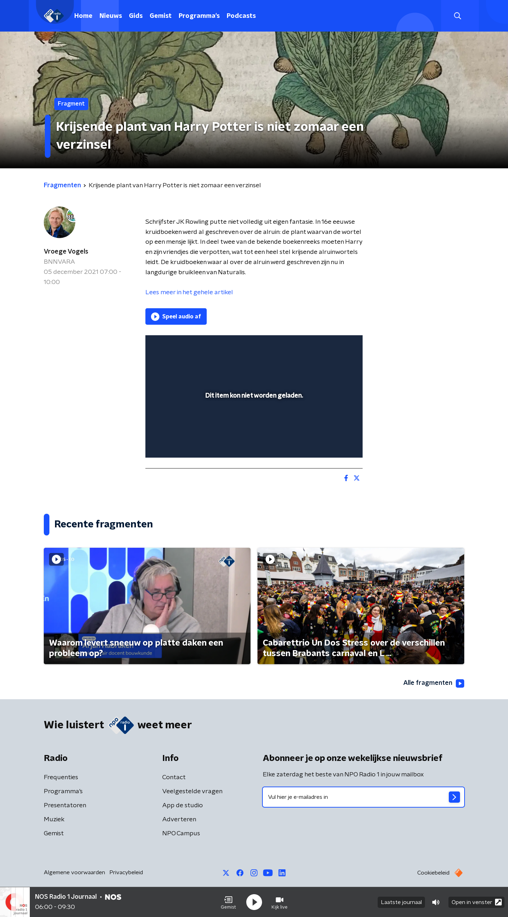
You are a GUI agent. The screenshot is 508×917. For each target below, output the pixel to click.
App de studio (182, 805)
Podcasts (241, 16)
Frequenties (61, 777)
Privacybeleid (126, 872)
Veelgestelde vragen (192, 791)
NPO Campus (181, 833)
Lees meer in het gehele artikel (189, 292)
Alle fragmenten (433, 683)
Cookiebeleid (433, 873)
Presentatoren (65, 805)
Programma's (199, 16)
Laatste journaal (401, 902)
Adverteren (179, 819)
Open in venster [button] (477, 902)
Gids (136, 16)
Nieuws (110, 16)
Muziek (54, 819)
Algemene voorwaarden (74, 872)
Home (83, 16)
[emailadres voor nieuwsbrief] (363, 797)
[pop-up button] (331, 442)
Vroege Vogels (66, 252)
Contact (174, 777)
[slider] (253, 423)
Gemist (161, 16)
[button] (228, 902)
